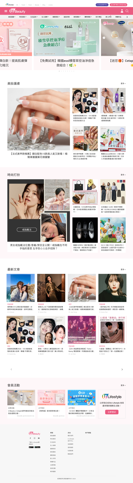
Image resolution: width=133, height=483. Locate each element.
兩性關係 (76, 17)
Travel (23, 5)
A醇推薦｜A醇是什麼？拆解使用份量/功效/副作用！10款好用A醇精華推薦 (112, 118)
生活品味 (33, 17)
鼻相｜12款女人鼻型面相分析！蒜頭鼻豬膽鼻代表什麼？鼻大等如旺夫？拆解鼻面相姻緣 (50, 351)
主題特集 (53, 465)
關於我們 (70, 435)
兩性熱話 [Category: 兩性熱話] (102, 346)
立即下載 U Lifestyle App (118, 5)
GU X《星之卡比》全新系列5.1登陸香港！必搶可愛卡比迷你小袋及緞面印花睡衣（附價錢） (112, 247)
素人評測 (53, 458)
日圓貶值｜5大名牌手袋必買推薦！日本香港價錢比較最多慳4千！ (84, 209)
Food (29, 5)
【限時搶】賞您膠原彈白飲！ (49, 411)
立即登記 (112, 412)
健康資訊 (55, 17)
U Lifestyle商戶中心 (102, 4)
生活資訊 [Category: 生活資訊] (41, 346)
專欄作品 (53, 462)
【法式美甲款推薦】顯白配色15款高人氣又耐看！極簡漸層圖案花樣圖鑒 (81, 309)
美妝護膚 (11, 17)
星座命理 (67, 17)
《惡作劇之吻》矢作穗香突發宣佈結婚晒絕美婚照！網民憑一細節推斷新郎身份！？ (111, 309)
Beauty (37, 5)
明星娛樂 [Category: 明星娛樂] (10, 304)
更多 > (123, 83)
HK (17, 5)
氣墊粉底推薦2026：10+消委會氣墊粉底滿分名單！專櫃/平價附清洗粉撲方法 (84, 118)
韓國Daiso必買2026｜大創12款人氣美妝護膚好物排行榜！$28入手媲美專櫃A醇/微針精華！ (112, 156)
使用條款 (70, 447)
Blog (43, 5)
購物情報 (87, 17)
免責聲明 (70, 444)
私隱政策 (70, 450)
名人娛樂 (44, 17)
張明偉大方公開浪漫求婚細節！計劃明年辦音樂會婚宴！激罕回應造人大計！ (19, 309)
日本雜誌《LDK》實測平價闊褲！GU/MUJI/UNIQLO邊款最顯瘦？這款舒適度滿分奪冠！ (112, 209)
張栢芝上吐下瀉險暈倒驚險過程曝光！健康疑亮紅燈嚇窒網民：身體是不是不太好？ (50, 309)
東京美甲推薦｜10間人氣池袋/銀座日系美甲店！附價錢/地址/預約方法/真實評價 (84, 156)
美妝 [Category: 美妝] (8, 346)
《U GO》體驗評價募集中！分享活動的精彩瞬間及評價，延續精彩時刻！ (81, 412)
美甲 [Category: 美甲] (70, 304)
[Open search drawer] (127, 11)
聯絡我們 (70, 454)
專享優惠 (53, 471)
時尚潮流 (22, 17)
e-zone (51, 5)
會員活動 (53, 468)
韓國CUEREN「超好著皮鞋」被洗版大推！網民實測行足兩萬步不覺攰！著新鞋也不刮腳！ (85, 247)
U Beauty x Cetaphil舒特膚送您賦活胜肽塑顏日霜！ (21, 412)
